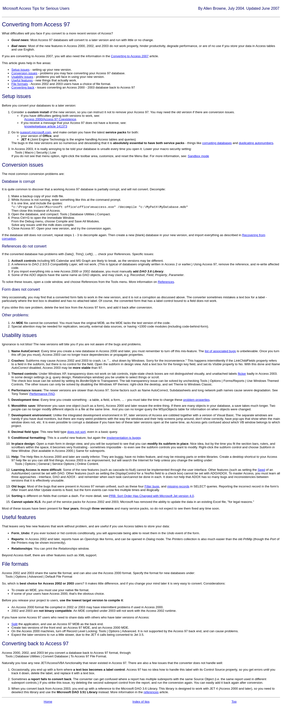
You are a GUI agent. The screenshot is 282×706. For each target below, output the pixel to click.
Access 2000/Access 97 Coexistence (50, 119)
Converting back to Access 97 (35, 643)
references (151, 692)
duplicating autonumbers (256, 143)
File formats (19, 84)
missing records (178, 486)
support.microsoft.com (35, 132)
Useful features (22, 80)
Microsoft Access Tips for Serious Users (36, 8)
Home (48, 701)
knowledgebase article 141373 (45, 126)
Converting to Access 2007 (130, 56)
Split (14, 624)
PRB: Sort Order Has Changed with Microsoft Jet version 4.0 (151, 496)
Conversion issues (24, 73)
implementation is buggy (124, 437)
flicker (242, 373)
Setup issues (20, 69)
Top (234, 701)
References (166, 282)
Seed (261, 470)
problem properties (196, 400)
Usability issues (22, 77)
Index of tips (141, 701)
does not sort (76, 432)
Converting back (22, 87)
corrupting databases (217, 143)
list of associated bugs (220, 351)
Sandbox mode (198, 156)
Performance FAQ (42, 394)
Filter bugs (152, 486)
